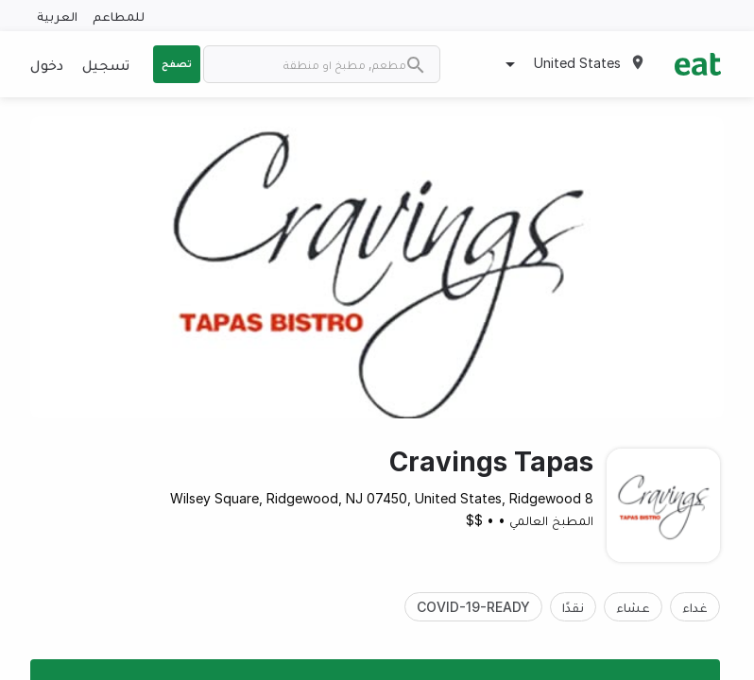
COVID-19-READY (473, 607)
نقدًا (573, 607)
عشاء (633, 607)
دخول (46, 64)
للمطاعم (119, 16)
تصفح (177, 63)
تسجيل (105, 64)
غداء (695, 607)
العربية (57, 16)
